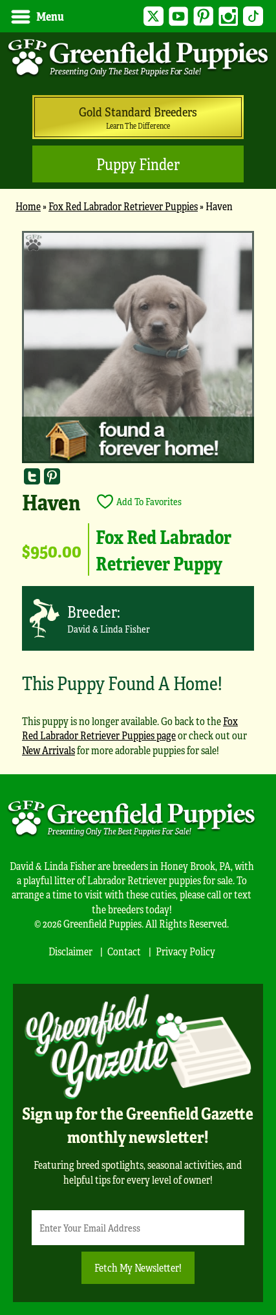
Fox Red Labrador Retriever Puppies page (130, 728)
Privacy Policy (185, 951)
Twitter (153, 16)
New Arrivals (48, 750)
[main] (138, 499)
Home (28, 206)
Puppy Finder (138, 164)
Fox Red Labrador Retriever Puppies (123, 206)
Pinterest (203, 16)
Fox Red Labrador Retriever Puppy (163, 549)
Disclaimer (70, 951)
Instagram (228, 16)
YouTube (179, 16)
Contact (124, 951)
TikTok (253, 16)
